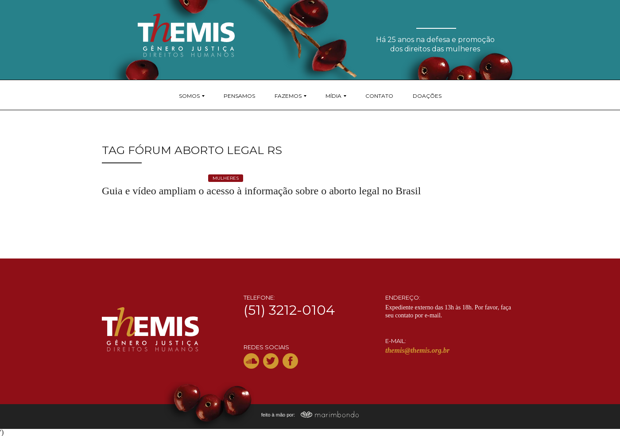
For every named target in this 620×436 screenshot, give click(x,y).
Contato (379, 96)
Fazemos (288, 96)
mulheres (226, 178)
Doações (427, 96)
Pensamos (239, 96)
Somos (189, 96)
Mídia (333, 96)
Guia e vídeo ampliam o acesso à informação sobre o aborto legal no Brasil (261, 191)
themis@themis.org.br (417, 350)
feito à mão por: (310, 414)
